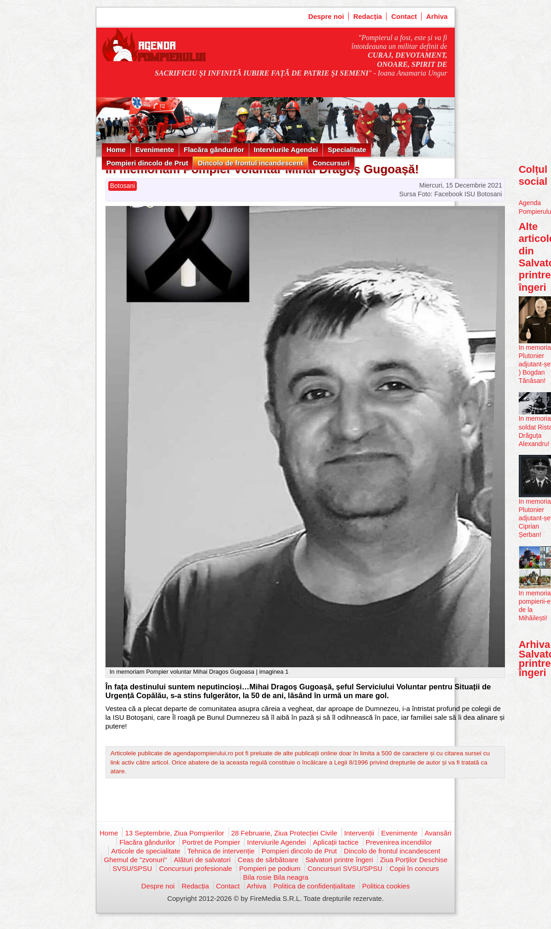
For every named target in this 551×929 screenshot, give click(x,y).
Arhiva (437, 16)
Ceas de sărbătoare (268, 860)
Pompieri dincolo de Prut (147, 163)
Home (116, 149)
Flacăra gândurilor (214, 149)
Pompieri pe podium (269, 868)
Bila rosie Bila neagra (276, 877)
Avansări (438, 833)
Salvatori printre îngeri (339, 860)
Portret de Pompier (211, 842)
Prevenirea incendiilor (399, 842)
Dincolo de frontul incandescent (250, 163)
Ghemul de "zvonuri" (135, 860)
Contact (404, 16)
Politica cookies (386, 886)
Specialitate (347, 149)
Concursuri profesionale (195, 868)
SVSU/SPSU (132, 868)
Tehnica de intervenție (221, 851)
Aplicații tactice (335, 842)
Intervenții (359, 833)
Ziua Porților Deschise (414, 860)
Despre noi (326, 16)
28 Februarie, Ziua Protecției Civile (284, 833)
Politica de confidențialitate (314, 886)
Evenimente (154, 149)
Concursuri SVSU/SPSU (344, 868)
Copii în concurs (414, 868)
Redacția (367, 16)
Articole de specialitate (145, 851)
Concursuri (331, 163)
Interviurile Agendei (286, 149)
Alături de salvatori (202, 860)
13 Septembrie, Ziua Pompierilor (174, 833)
